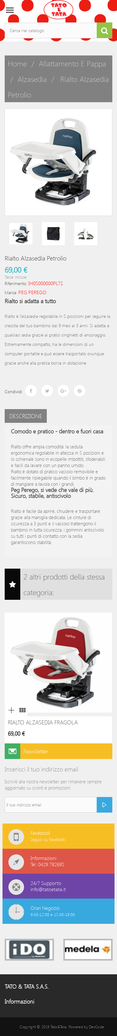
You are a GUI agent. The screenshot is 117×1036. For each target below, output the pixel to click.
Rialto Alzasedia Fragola (43, 722)
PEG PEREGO (32, 292)
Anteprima (10, 710)
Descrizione (25, 416)
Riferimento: (16, 283)
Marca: (11, 292)
